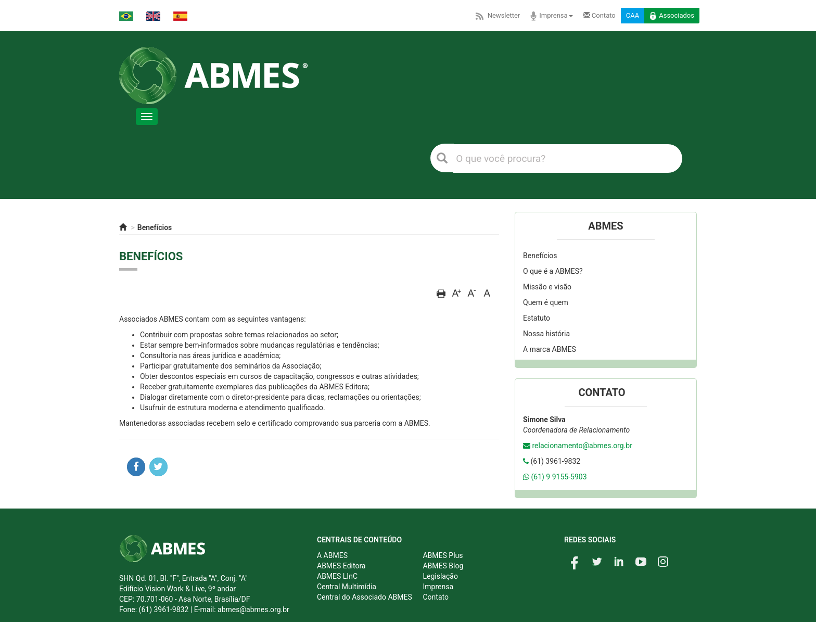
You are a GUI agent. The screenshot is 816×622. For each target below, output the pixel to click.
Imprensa (551, 16)
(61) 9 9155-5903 (558, 477)
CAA (632, 15)
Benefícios (154, 227)
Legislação (440, 576)
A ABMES (332, 555)
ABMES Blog (443, 566)
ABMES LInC (337, 576)
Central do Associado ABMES (364, 597)
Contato (599, 15)
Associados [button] (671, 16)
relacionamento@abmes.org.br (582, 445)
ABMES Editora (341, 566)
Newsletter (497, 15)
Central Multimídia (346, 586)
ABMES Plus (443, 555)
